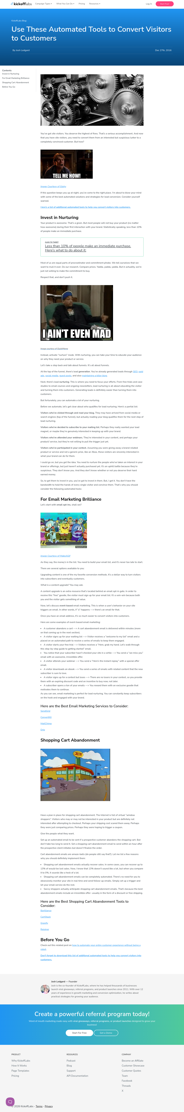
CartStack (45, 917)
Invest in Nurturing (10, 73)
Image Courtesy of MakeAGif (55, 556)
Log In (149, 4)
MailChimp (46, 723)
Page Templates (20, 1070)
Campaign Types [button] (42, 4)
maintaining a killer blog (94, 375)
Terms (39, 1106)
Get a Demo (102, 1032)
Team (125, 1076)
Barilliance (45, 910)
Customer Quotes (131, 1070)
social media (51, 375)
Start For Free (79, 1032)
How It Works (19, 1065)
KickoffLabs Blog (20, 20)
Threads (126, 1086)
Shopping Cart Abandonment (15, 82)
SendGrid (45, 711)
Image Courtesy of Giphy (53, 186)
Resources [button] (94, 4)
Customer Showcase (133, 1065)
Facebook (127, 1080)
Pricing (82, 4)
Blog (69, 1065)
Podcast (71, 1060)
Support (71, 1070)
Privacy (49, 1106)
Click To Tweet (51, 242)
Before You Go (8, 86)
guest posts (65, 375)
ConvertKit (46, 717)
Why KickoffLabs (20, 1060)
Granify (44, 923)
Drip (42, 729)
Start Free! (164, 5)
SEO (135, 371)
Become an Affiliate (132, 1060)
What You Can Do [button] (64, 4)
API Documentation (77, 1076)
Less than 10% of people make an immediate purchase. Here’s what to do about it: (88, 248)
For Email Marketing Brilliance (15, 78)
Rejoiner (44, 929)
